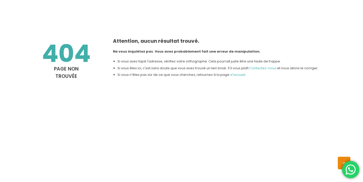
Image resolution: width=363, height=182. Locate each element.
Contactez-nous (262, 68)
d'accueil (237, 74)
